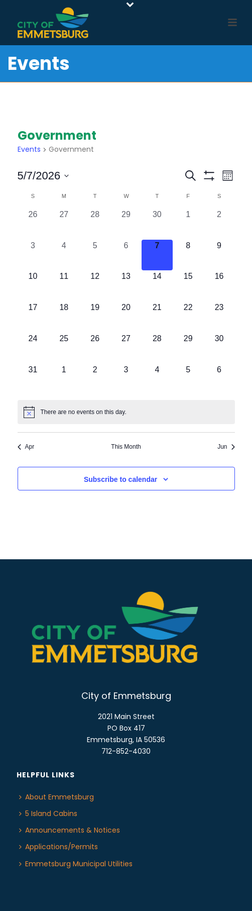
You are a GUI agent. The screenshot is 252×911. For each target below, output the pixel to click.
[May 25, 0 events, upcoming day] (63, 348)
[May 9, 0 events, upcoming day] (219, 255)
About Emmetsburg (56, 797)
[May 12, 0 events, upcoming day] (94, 285)
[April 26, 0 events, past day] (33, 224)
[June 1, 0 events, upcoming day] (63, 379)
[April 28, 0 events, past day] (94, 224)
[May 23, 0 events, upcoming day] (219, 317)
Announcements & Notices (69, 830)
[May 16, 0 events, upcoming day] (219, 285)
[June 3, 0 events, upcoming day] (126, 379)
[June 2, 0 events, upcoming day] (94, 379)
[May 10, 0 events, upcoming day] (33, 285)
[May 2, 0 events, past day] (219, 224)
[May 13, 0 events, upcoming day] (126, 285)
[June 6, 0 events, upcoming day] (219, 379)
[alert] (126, 412)
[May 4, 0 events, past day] (63, 255)
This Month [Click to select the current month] (126, 446)
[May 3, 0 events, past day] (33, 255)
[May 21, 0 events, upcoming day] (157, 317)
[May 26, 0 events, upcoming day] (94, 348)
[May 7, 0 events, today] (157, 255)
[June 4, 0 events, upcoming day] (157, 379)
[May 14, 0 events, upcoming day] (157, 285)
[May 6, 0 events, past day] (126, 255)
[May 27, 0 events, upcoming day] (126, 348)
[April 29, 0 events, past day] (126, 224)
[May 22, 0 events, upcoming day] (188, 317)
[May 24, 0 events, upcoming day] (33, 348)
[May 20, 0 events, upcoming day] (126, 317)
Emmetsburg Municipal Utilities (76, 864)
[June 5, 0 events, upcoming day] (188, 379)
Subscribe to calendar (120, 479)
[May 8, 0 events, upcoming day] (188, 255)
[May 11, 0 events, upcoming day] (63, 285)
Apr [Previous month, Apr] (26, 446)
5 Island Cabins (48, 813)
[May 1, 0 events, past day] (188, 224)
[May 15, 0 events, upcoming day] (188, 285)
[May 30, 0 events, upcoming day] (219, 348)
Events (29, 149)
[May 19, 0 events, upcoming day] (94, 317)
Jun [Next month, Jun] (225, 446)
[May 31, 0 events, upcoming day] (33, 379)
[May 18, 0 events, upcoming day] (63, 317)
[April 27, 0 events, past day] (63, 224)
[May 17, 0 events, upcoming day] (33, 317)
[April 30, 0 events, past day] (157, 224)
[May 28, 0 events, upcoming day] (157, 348)
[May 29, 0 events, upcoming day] (188, 348)
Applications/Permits (58, 847)
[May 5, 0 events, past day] (94, 255)
